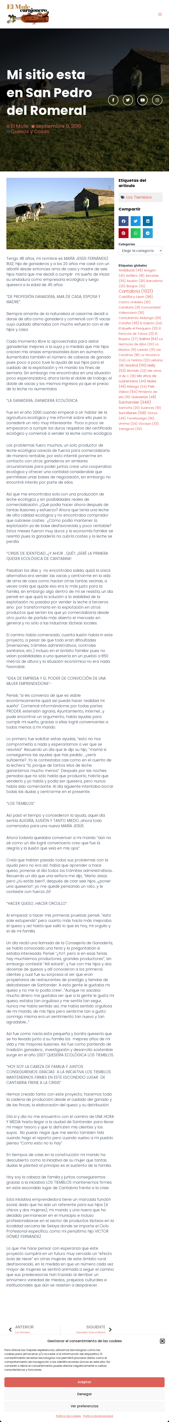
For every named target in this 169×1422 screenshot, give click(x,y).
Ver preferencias (85, 1406)
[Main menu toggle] (160, 14)
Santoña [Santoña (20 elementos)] (129, 408)
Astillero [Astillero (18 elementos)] (135, 275)
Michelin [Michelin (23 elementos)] (137, 371)
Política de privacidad (98, 1416)
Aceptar (84, 1382)
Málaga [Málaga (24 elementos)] (137, 386)
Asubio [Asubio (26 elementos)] (136, 281)
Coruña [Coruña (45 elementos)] (129, 323)
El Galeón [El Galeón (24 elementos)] (151, 323)
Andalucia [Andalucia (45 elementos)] (131, 270)
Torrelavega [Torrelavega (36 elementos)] (140, 418)
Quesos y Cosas (30, 131)
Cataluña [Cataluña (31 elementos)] (129, 307)
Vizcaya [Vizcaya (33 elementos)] (148, 423)
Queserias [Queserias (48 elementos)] (143, 397)
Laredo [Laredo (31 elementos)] (146, 349)
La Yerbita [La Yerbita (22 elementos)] (138, 360)
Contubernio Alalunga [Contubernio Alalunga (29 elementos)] (140, 318)
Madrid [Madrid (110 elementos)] (136, 365)
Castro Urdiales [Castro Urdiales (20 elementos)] (135, 302)
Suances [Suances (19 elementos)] (151, 408)
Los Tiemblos (139, 197)
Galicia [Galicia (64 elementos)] (148, 339)
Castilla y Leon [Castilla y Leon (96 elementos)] (136, 296)
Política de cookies (68, 1416)
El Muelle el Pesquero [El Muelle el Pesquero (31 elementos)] (138, 328)
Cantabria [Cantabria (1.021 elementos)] (136, 291)
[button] (162, 1341)
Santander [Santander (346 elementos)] (135, 402)
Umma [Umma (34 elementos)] (128, 423)
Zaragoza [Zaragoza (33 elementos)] (130, 429)
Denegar (84, 1394)
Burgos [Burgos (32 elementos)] (136, 286)
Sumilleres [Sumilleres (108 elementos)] (132, 412)
